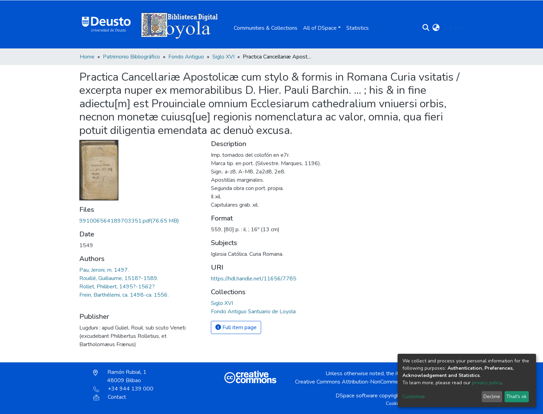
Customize (413, 396)
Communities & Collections (265, 28)
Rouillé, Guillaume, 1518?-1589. (118, 278)
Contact (109, 397)
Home (87, 57)
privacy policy (486, 382)
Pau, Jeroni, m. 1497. (104, 270)
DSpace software (357, 395)
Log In (450, 28)
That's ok (516, 396)
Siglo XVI (223, 57)
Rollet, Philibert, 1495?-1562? (117, 286)
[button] (436, 28)
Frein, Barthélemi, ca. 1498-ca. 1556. (124, 295)
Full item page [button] (236, 327)
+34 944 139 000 (123, 389)
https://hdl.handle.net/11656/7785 (253, 278)
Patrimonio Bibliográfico (131, 57)
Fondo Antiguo (186, 57)
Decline (491, 396)
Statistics (357, 28)
